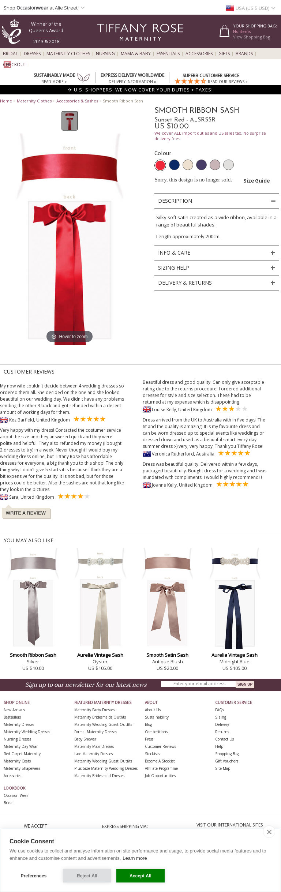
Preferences (34, 875)
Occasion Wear (16, 795)
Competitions (156, 731)
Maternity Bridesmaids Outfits (100, 717)
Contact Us (224, 739)
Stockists (152, 753)
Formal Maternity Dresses (95, 731)
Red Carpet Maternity (22, 753)
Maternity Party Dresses (94, 709)
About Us (153, 709)
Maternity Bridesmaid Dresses (99, 775)
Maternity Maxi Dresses (94, 746)
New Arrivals (14, 709)
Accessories (199, 54)
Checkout (14, 65)
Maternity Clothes (68, 54)
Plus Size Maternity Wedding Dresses (106, 768)
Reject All (87, 875)
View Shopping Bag (251, 37)
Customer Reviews (160, 746)
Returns (222, 731)
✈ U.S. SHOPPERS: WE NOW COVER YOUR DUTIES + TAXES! (140, 89)
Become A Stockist (160, 761)
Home (6, 101)
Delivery (222, 724)
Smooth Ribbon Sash (33, 655)
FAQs (219, 709)
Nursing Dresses (17, 739)
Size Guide (256, 180)
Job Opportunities (160, 775)
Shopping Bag (227, 753)
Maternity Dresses (19, 724)
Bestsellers (12, 717)
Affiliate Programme (161, 768)
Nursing (105, 54)
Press (149, 739)
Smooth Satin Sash (167, 655)
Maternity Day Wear (21, 746)
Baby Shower (85, 739)
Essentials (168, 54)
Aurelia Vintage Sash (100, 655)
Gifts (224, 54)
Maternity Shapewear (22, 768)
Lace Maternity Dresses (93, 753)
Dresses (32, 54)
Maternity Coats (17, 761)
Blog (148, 724)
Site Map (222, 768)
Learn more (135, 858)
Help (219, 746)
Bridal (10, 54)
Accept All (140, 875)
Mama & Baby (136, 54)
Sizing (220, 717)
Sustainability (157, 717)
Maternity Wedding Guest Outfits (103, 724)
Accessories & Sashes (77, 101)
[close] (269, 831)
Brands (244, 54)
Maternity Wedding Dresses (27, 731)
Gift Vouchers (226, 761)
